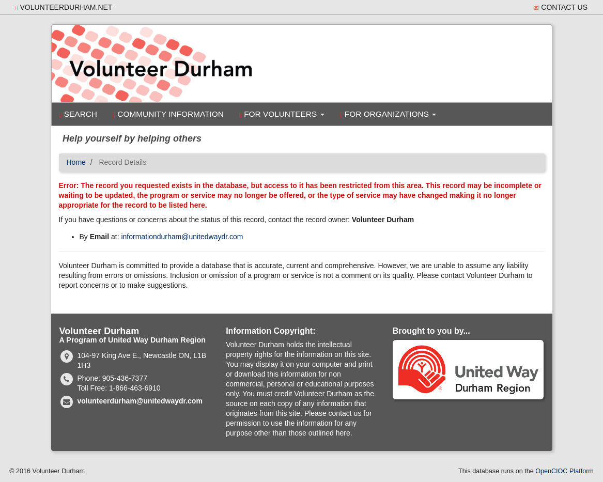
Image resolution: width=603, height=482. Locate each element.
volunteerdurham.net (64, 7)
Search (78, 114)
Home (76, 162)
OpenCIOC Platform (564, 471)
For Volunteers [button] (281, 114)
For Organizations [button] (388, 114)
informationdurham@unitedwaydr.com (182, 236)
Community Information (168, 114)
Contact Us (560, 7)
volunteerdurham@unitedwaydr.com (140, 401)
